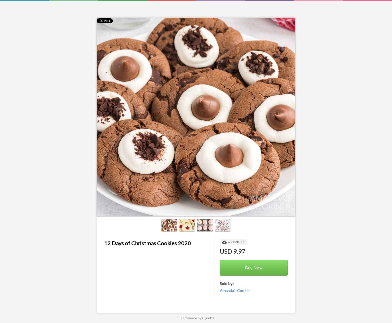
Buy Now (254, 267)
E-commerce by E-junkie (196, 318)
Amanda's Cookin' (235, 290)
